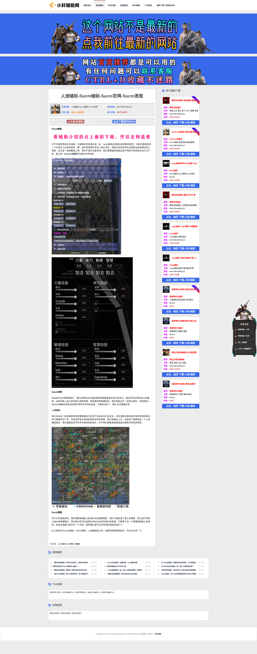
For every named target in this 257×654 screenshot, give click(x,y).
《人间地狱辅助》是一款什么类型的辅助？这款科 (124, 570)
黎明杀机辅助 (54, 613)
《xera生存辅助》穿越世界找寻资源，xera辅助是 (178, 563)
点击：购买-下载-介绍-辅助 (180, 122)
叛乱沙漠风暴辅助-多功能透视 (184, 352)
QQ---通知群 (242, 342)
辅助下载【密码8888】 (166, 5)
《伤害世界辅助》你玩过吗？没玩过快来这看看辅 (178, 570)
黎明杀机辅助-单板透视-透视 (183, 100)
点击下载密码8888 (124, 121)
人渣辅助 (77, 544)
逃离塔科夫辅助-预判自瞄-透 (183, 289)
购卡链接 (136, 5)
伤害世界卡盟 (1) (56, 592)
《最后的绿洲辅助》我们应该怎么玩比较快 (122, 574)
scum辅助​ (61, 544)
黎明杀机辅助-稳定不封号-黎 (183, 195)
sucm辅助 (72, 154)
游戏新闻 (124, 5)
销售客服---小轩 (243, 329)
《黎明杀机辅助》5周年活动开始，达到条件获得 (70, 563)
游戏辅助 (99, 5)
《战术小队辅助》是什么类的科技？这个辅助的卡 (70, 574)
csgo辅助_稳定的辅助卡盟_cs (184, 258)
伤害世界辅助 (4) (108, 592)
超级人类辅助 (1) (94, 592)
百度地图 (158, 634)
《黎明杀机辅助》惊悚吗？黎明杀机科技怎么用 (70, 570)
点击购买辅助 (75, 121)
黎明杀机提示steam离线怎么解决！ (66, 566)
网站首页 (87, 5)
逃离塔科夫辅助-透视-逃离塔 (183, 384)
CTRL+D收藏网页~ (245, 349)
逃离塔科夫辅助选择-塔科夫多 (184, 321)
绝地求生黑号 (76, 613)
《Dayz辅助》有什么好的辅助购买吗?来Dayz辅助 (178, 574)
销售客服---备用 (243, 336)
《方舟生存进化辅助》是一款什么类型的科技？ (177, 566)
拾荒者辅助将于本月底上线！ (117, 566)
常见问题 (112, 5)
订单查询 (148, 5)
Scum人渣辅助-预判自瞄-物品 (184, 132)
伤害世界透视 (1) (81, 592)
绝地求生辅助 (65, 613)
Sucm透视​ (69, 544)
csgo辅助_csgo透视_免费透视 (184, 226)
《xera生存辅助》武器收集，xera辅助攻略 (122, 563)
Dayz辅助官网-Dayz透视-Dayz (184, 163)
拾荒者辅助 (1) (68, 592)
